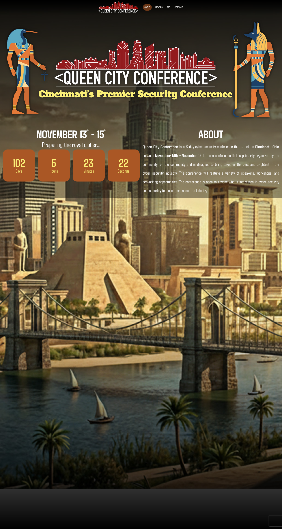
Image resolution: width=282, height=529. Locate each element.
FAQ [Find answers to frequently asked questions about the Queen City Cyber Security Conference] (168, 7)
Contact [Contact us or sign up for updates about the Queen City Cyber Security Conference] (179, 7)
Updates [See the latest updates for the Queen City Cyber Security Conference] (159, 7)
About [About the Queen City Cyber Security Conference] (147, 7)
